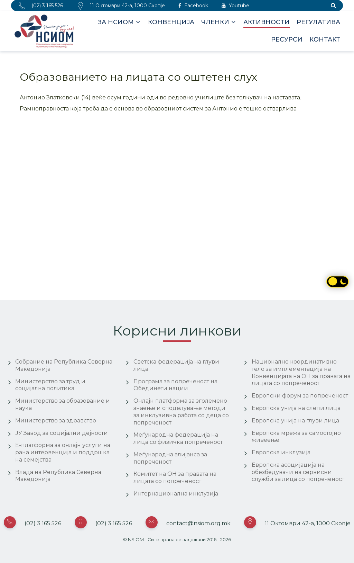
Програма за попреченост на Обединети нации (175, 385)
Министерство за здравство (55, 420)
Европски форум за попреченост (300, 395)
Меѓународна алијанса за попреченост (170, 458)
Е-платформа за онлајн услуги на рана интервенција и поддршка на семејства (62, 452)
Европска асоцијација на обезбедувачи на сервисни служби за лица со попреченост (298, 472)
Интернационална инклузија (175, 493)
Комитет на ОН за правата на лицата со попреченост (174, 477)
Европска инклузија (281, 452)
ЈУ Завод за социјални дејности (61, 433)
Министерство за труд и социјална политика (50, 385)
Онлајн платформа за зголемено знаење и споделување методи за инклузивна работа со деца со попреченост (181, 411)
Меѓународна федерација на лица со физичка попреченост (178, 438)
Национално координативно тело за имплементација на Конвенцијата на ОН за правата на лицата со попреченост (301, 372)
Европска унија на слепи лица (296, 408)
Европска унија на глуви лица (295, 420)
